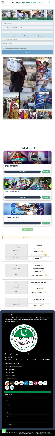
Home (8, 396)
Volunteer (9, 416)
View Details (46, 171)
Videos (9, 412)
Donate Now (22, 171)
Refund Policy (30, 432)
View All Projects (27, 229)
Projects (9, 400)
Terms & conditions (40, 432)
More (17, 321)
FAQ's (48, 432)
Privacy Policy (21, 432)
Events (9, 404)
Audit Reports (10, 424)
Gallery (9, 408)
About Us (9, 420)
